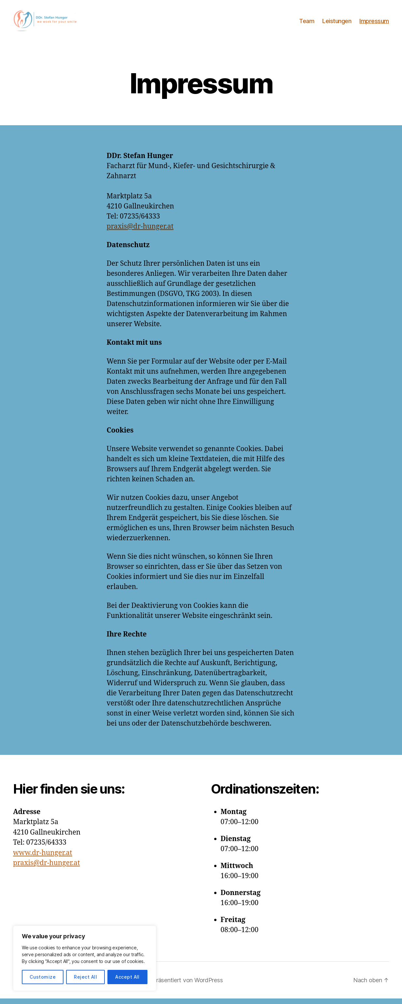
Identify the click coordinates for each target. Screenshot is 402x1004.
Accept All (127, 977)
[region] (84, 958)
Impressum (374, 23)
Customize (43, 977)
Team (306, 23)
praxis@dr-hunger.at (140, 232)
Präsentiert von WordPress (187, 985)
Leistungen (336, 23)
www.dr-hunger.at (42, 858)
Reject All (85, 977)
